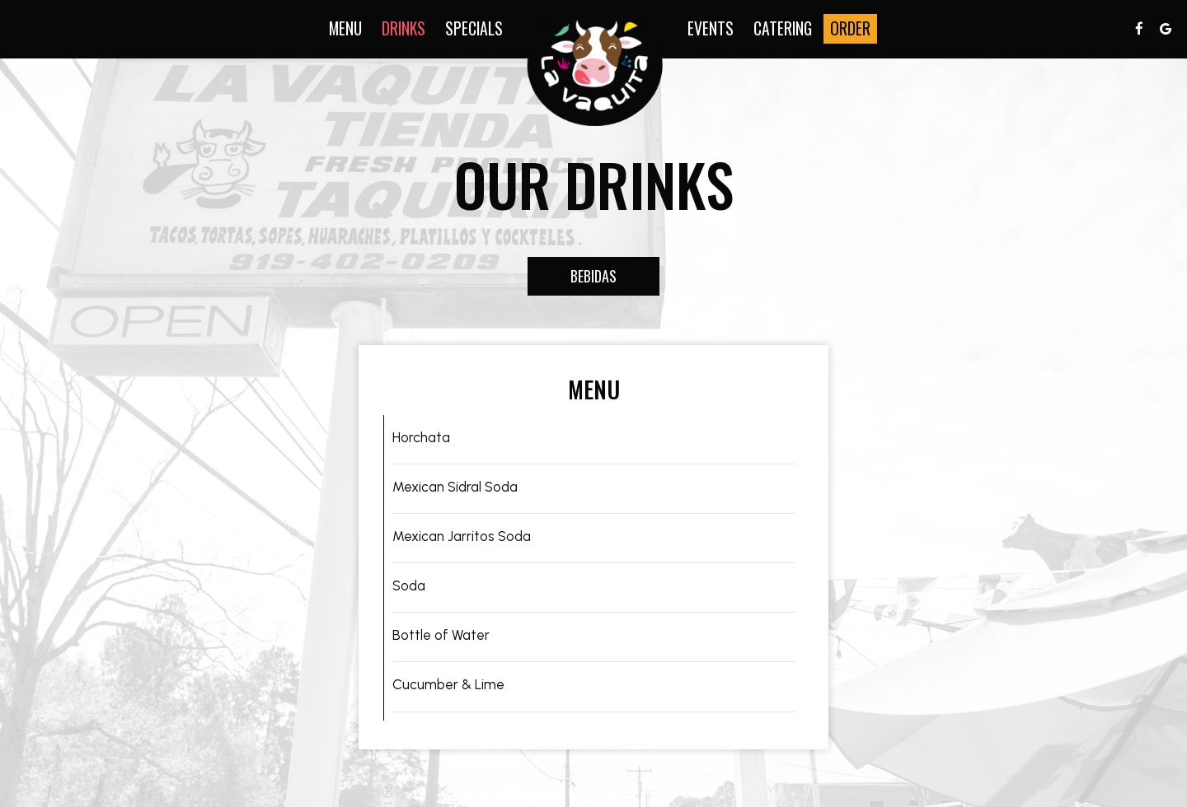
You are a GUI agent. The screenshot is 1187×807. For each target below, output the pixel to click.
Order (850, 29)
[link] (595, 65)
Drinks (403, 29)
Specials (474, 29)
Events (710, 29)
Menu (345, 29)
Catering (782, 29)
